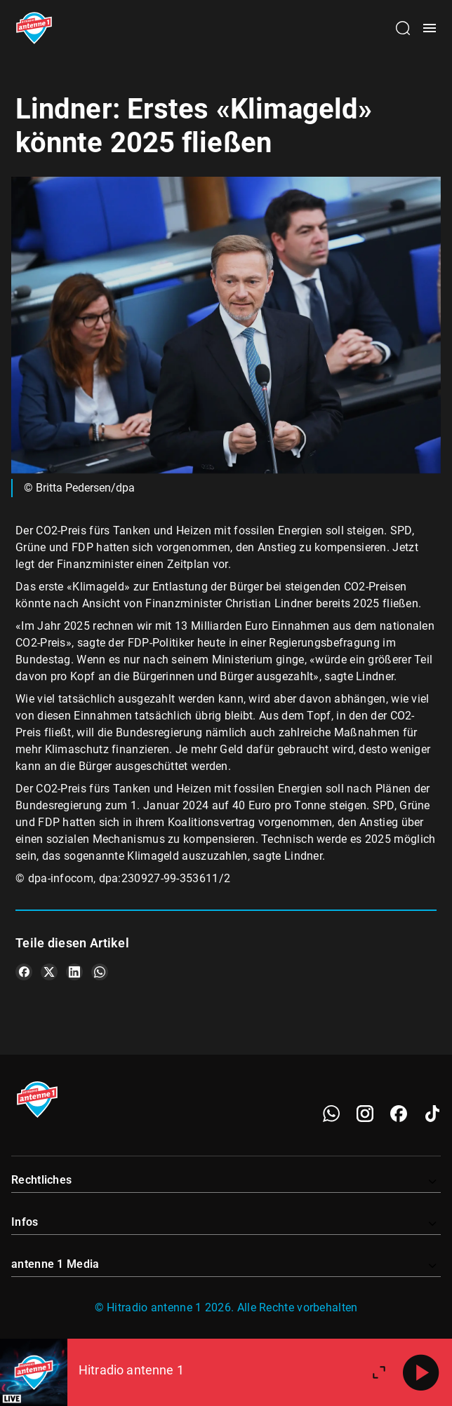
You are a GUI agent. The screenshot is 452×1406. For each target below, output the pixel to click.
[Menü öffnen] (429, 28)
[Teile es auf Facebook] (23, 972)
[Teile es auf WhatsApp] (99, 972)
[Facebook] (398, 1113)
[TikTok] (432, 1113)
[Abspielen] (421, 1372)
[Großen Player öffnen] (379, 1372)
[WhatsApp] (331, 1113)
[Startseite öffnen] (34, 28)
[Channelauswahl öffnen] (403, 28)
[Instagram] (365, 1113)
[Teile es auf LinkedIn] (74, 972)
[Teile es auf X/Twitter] (49, 972)
